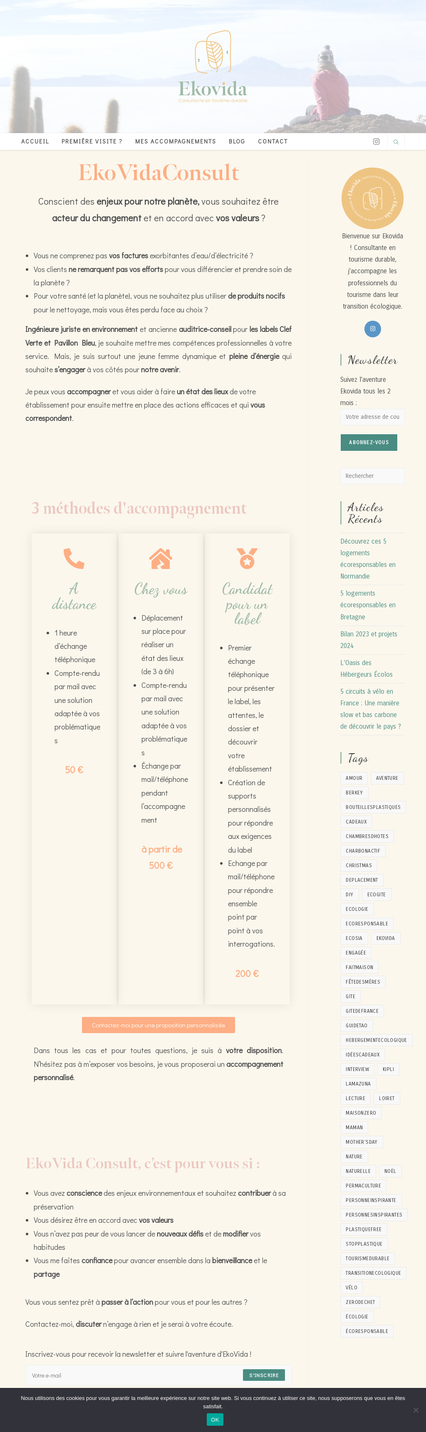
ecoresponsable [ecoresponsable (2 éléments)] (367, 924)
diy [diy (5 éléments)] (349, 895)
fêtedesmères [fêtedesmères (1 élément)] (363, 982)
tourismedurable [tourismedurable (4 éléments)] (367, 1258)
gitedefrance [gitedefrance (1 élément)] (362, 1011)
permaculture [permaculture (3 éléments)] (363, 1186)
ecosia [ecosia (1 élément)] (354, 938)
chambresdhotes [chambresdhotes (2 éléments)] (367, 836)
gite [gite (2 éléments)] (350, 996)
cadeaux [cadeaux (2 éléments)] (356, 822)
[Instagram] (376, 142)
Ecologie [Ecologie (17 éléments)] (357, 909)
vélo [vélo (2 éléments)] (351, 1288)
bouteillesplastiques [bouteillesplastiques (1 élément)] (373, 807)
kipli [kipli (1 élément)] (388, 1069)
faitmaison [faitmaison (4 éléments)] (359, 967)
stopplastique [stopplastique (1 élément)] (364, 1244)
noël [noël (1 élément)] (390, 1171)
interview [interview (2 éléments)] (357, 1069)
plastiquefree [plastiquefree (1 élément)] (363, 1229)
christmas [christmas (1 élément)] (359, 865)
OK (215, 1420)
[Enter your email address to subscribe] (158, 1375)
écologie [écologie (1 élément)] (357, 1317)
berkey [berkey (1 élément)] (354, 793)
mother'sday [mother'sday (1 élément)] (361, 1142)
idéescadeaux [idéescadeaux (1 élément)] (363, 1055)
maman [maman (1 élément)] (354, 1127)
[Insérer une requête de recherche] (372, 476)
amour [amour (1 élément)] (354, 778)
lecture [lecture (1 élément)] (355, 1098)
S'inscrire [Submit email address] (264, 1375)
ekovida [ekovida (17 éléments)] (385, 938)
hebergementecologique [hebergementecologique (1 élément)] (376, 1040)
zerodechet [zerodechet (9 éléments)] (360, 1302)
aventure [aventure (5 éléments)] (387, 778)
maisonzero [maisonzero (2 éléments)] (361, 1113)
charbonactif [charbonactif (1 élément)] (363, 851)
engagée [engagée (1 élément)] (356, 953)
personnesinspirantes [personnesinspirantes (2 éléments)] (374, 1215)
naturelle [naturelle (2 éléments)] (358, 1171)
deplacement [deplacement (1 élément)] (362, 880)
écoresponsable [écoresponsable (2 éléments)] (367, 1331)
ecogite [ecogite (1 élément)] (376, 895)
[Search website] (396, 142)
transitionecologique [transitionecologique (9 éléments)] (373, 1273)
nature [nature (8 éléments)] (354, 1157)
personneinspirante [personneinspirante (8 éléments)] (371, 1200)
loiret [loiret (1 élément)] (386, 1098)
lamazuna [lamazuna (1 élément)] (358, 1084)
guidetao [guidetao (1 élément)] (356, 1026)
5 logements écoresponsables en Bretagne (368, 605)
